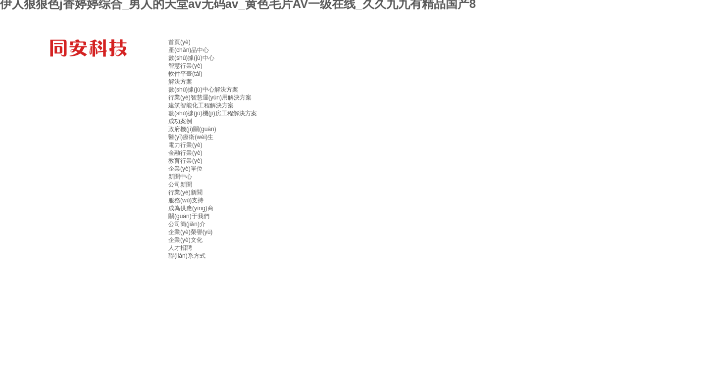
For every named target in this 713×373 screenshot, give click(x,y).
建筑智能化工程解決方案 (201, 105)
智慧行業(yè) (185, 65)
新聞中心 (180, 176)
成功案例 (180, 121)
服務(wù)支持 (186, 200)
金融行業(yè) (185, 152)
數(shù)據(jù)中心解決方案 (203, 89)
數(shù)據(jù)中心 (191, 57)
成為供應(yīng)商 (190, 208)
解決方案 (180, 81)
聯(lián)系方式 (186, 255)
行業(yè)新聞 (185, 192)
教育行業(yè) (185, 160)
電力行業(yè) (185, 144)
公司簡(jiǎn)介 (186, 224)
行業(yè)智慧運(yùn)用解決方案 (210, 97)
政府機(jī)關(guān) (192, 129)
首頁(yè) (179, 42)
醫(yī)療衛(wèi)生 (190, 137)
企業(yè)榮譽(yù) (190, 232)
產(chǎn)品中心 (188, 50)
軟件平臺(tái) (185, 73)
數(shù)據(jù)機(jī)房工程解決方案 (212, 113)
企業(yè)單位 (185, 168)
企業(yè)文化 (185, 239)
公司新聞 (180, 184)
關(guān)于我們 (188, 216)
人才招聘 (180, 247)
